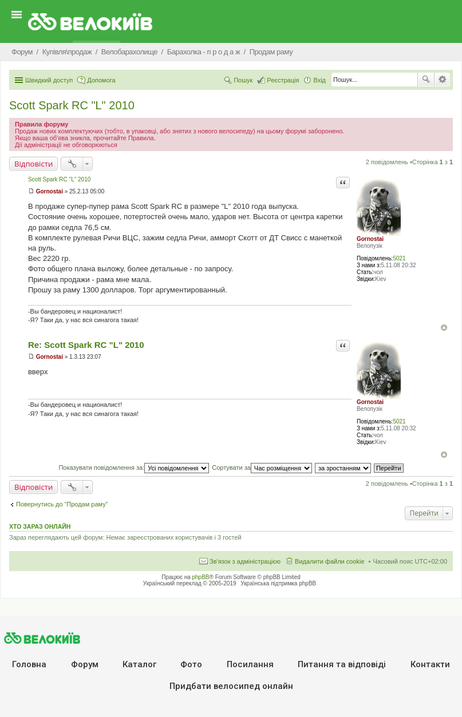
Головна (29, 664)
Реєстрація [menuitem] (283, 80)
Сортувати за (262, 467)
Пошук (426, 79)
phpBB (201, 577)
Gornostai (370, 239)
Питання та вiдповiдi (342, 664)
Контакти (430, 664)
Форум (84, 664)
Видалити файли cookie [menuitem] (330, 561)
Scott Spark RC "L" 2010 (72, 105)
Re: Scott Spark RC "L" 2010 (86, 345)
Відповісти (33, 164)
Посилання (250, 664)
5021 (399, 258)
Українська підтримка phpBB (278, 583)
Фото (191, 664)
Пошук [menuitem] (243, 80)
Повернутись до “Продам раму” (62, 504)
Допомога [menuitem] (101, 80)
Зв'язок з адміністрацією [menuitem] (245, 561)
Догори (444, 327)
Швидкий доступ (49, 80)
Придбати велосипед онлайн (231, 686)
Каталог (139, 664)
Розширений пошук (442, 79)
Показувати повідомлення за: (133, 467)
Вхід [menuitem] (319, 80)
